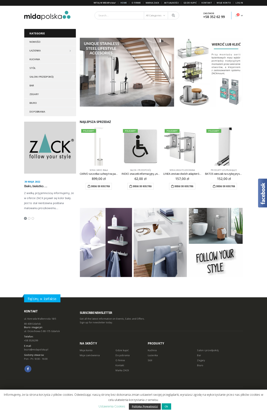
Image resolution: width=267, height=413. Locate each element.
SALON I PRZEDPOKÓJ (41, 76)
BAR (31, 85)
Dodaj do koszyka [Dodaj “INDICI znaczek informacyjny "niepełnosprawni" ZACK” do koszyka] (142, 186)
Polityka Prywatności (145, 406)
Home (124, 2)
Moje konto (86, 350)
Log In (239, 2)
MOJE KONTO (224, 2)
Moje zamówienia (90, 355)
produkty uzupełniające (224, 170)
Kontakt (120, 365)
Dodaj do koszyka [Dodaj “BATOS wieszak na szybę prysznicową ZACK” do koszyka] (225, 186)
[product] (99, 147)
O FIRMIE (136, 2)
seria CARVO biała (99, 170)
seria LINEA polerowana (182, 170)
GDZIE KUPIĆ (190, 2)
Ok (166, 406)
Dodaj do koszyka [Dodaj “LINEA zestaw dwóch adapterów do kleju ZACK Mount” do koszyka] (183, 186)
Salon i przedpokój (140, 170)
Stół (150, 360)
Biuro (200, 365)
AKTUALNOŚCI (171, 2)
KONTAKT (207, 2)
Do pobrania (123, 355)
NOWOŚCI (34, 41)
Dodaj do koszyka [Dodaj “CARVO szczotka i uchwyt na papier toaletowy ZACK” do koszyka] (100, 186)
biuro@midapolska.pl (36, 349)
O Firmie (120, 360)
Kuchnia (152, 350)
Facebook (27, 368)
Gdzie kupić (122, 350)
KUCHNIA (34, 59)
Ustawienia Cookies (112, 406)
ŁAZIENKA (35, 50)
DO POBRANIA (37, 111)
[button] (25, 218)
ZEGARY (34, 94)
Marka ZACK (152, 2)
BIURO (33, 103)
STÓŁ (32, 68)
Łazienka (153, 355)
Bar (199, 355)
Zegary (201, 360)
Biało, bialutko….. (35, 186)
